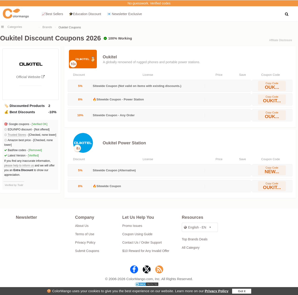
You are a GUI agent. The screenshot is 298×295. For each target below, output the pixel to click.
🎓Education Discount (85, 14)
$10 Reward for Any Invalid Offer (145, 251)
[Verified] (33, 155)
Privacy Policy (216, 291)
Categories (14, 27)
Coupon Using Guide (137, 234)
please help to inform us (19, 165)
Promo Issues (132, 226)
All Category (191, 247)
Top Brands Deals (195, 239)
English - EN (195, 227)
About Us (82, 226)
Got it (241, 291)
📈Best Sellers (52, 14)
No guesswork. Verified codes (149, 3)
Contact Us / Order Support (142, 242)
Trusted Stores (17, 134)
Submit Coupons (87, 251)
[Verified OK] (39, 124)
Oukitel (110, 57)
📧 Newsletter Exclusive (124, 14)
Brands (47, 27)
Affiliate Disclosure (280, 40)
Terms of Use (84, 234)
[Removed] (35, 150)
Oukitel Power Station (124, 143)
